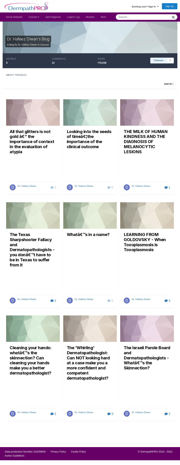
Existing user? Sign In (145, 7)
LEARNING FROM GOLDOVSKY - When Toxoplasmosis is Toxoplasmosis (145, 244)
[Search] (135, 18)
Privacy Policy (58, 452)
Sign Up (170, 7)
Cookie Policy (78, 452)
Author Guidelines (14, 457)
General (44, 46)
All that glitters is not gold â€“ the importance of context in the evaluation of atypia (32, 143)
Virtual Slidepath (14, 18)
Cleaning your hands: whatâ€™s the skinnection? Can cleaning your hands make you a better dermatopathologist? (30, 362)
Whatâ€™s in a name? (88, 236)
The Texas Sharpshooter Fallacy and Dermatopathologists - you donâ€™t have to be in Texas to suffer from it (32, 251)
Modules (90, 18)
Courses (34, 18)
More (103, 18)
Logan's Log (73, 18)
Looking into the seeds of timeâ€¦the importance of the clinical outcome (89, 141)
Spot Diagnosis (53, 18)
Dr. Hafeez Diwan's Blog (30, 40)
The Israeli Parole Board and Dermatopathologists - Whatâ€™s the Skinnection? (147, 359)
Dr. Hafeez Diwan (27, 187)
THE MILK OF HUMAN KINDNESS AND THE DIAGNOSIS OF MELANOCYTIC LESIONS (146, 143)
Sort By (168, 85)
